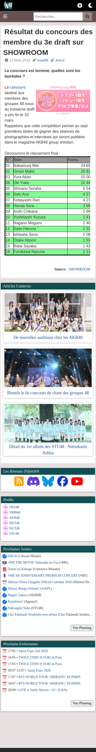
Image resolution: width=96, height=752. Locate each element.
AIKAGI (14, 556)
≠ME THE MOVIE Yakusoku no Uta (33, 562)
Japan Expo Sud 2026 (33, 651)
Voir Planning (82, 627)
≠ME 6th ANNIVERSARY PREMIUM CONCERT (42, 575)
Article (60, 60)
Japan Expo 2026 (38, 670)
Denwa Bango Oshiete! (24, 588)
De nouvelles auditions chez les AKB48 (48, 337)
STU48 (14, 533)
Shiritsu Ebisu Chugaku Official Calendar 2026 (40, 582)
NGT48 (14, 528)
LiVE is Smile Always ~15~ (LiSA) (43, 690)
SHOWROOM (79, 269)
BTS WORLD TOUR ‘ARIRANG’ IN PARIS (50, 677)
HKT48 (14, 523)
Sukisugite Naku (19, 608)
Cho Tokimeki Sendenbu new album (32, 614)
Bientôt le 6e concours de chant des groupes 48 (48, 392)
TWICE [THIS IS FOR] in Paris (40, 657)
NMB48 (14, 512)
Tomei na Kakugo (20, 569)
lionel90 (42, 60)
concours (18, 87)
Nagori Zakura (18, 595)
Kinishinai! (15, 601)
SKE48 (14, 507)
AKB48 (14, 518)
